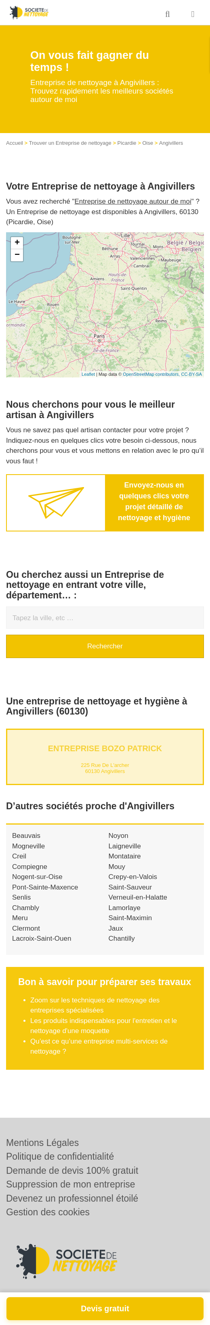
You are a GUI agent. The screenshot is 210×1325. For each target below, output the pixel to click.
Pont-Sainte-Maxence (45, 887)
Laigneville (125, 846)
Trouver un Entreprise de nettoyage (70, 143)
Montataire (125, 856)
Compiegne (29, 867)
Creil (19, 856)
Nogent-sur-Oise (37, 877)
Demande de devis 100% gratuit (72, 1170)
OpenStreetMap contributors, (152, 374)
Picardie (127, 143)
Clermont (26, 928)
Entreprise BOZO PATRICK (105, 748)
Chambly (25, 908)
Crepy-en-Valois (133, 877)
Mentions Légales (42, 1143)
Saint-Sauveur (130, 887)
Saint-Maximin (130, 918)
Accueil (14, 143)
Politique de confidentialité (60, 1156)
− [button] (17, 255)
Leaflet (88, 374)
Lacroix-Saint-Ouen (41, 938)
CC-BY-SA (191, 374)
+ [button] (17, 243)
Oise (147, 143)
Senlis (21, 897)
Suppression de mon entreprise (70, 1184)
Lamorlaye (125, 908)
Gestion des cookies (48, 1212)
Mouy (117, 867)
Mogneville (28, 846)
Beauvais (26, 836)
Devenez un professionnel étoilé (72, 1198)
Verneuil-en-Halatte (138, 897)
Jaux (116, 928)
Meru (20, 918)
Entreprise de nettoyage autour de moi (133, 201)
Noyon (118, 836)
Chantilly (122, 938)
